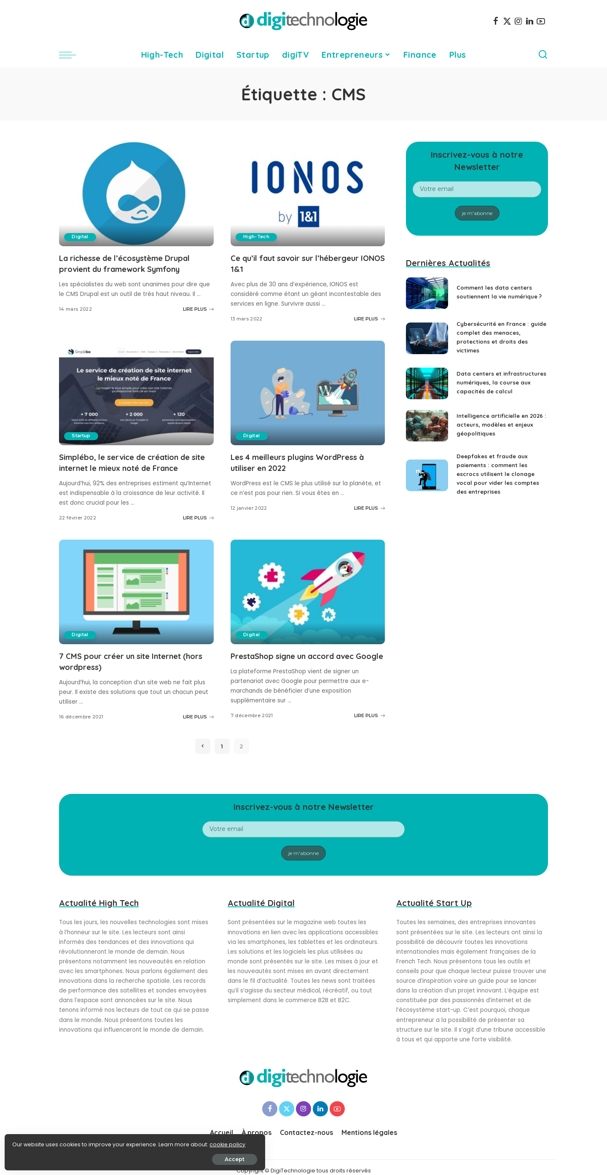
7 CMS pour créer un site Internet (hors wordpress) (127, 659)
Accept (102, 1156)
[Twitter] (507, 21)
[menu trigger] (71, 54)
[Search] (543, 54)
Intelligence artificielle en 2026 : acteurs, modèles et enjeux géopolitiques (496, 430)
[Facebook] (496, 21)
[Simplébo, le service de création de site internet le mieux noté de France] (136, 392)
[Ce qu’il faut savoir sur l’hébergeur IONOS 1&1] (308, 194)
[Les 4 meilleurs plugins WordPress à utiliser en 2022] (308, 392)
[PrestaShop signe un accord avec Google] (308, 590)
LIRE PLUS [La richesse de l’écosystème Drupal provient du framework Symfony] (198, 308)
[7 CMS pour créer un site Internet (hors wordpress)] (136, 590)
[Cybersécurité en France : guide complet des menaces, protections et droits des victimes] (427, 338)
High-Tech (257, 237)
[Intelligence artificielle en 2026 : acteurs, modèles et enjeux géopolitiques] (427, 431)
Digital (81, 237)
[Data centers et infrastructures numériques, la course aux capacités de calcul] (427, 386)
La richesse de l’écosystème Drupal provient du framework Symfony (132, 263)
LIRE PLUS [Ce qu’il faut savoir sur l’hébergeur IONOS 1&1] (369, 318)
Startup (82, 435)
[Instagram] (518, 21)
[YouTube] (541, 21)
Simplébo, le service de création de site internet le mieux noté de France (136, 461)
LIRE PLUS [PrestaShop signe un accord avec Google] (369, 724)
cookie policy (33, 1141)
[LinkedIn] (530, 21)
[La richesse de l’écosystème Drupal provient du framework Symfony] (136, 194)
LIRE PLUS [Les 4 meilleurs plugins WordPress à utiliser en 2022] (369, 506)
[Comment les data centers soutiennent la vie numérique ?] (427, 293)
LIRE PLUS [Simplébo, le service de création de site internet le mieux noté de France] (198, 516)
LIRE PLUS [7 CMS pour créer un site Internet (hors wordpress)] (198, 714)
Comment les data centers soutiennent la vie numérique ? (496, 292)
